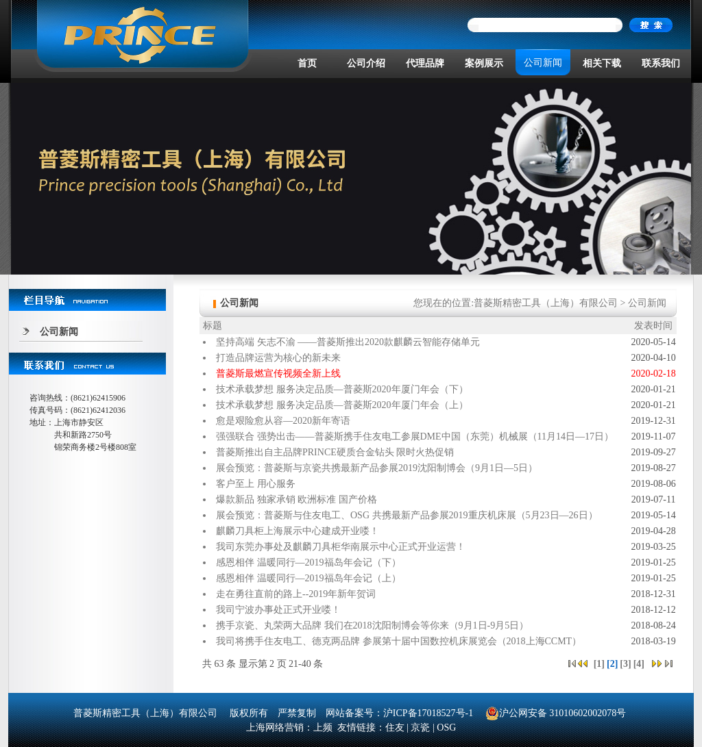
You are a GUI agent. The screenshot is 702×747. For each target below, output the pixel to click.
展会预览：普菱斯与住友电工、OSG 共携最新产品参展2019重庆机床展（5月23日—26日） (407, 515)
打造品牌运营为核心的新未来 (278, 358)
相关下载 (602, 63)
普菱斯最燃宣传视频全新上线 (278, 373)
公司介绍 (366, 63)
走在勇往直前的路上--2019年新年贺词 (296, 594)
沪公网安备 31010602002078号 (556, 713)
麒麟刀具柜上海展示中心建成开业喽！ (297, 531)
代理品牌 (425, 63)
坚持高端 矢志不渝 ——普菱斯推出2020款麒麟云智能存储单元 (348, 342)
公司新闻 (543, 63)
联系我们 (661, 63)
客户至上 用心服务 (255, 484)
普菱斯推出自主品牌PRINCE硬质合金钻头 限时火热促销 (335, 452)
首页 (307, 63)
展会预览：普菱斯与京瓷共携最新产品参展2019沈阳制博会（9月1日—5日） (376, 468)
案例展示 (484, 63)
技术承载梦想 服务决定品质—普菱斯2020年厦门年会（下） (342, 389)
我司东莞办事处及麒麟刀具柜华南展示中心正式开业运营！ (340, 547)
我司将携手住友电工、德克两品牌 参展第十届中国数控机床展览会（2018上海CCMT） (398, 641)
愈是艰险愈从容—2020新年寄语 (283, 421)
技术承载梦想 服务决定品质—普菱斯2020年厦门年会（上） (342, 405)
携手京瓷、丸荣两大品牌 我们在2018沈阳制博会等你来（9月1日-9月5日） (372, 625)
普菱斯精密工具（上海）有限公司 (546, 303)
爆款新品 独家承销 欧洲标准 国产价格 (296, 499)
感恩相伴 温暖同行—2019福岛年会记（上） (308, 578)
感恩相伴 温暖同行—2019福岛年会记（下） (308, 562)
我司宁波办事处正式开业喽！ (278, 610)
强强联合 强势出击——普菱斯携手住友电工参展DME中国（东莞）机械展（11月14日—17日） (415, 436)
